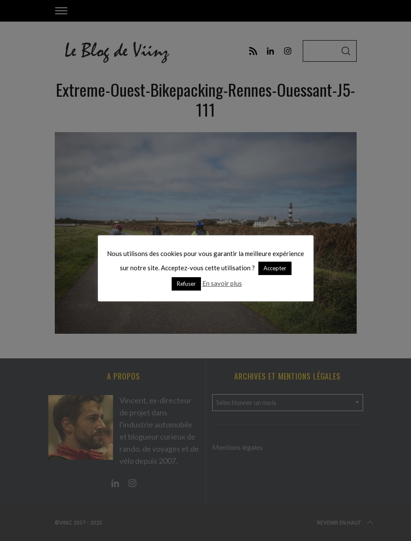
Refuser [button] (186, 283)
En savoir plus (222, 283)
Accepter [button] (275, 268)
